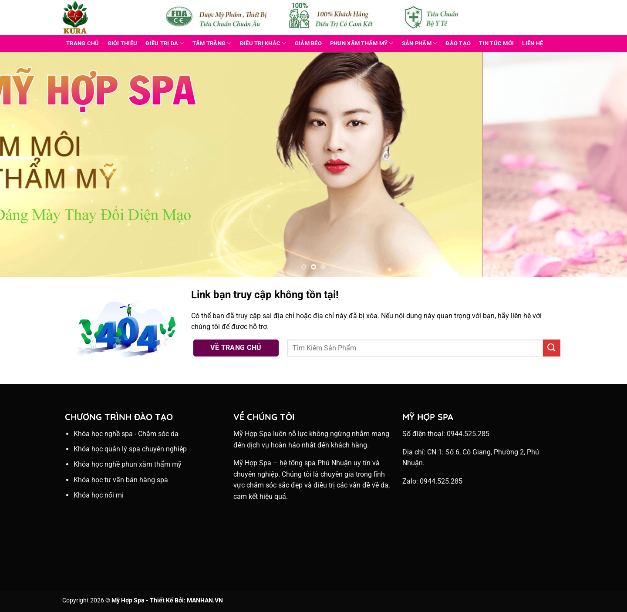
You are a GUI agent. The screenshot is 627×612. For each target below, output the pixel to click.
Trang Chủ (82, 43)
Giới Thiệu (123, 43)
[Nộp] (551, 348)
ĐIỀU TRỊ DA (164, 43)
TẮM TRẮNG (212, 43)
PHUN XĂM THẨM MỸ (362, 43)
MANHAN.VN (205, 600)
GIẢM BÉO (308, 43)
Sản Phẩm (420, 43)
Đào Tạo (458, 43)
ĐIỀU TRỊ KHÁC (263, 43)
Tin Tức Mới (496, 43)
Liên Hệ (532, 43)
